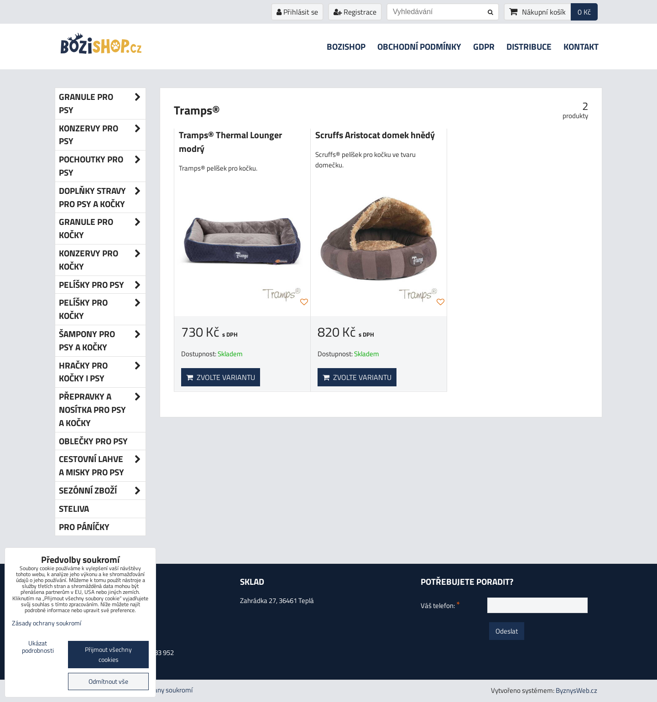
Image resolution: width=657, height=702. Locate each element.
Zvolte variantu (220, 377)
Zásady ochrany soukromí (46, 623)
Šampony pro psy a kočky (102, 340)
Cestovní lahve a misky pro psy (102, 465)
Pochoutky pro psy (102, 166)
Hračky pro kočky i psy (102, 372)
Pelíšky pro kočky (102, 309)
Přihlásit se (297, 11)
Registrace (355, 11)
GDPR (484, 46)
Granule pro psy (102, 103)
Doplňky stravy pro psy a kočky (102, 197)
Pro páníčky (84, 526)
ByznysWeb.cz (576, 690)
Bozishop (346, 46)
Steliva (74, 508)
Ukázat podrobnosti (38, 647)
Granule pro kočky (102, 228)
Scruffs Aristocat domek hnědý (375, 135)
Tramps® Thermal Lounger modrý (230, 142)
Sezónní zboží (102, 490)
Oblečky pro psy (93, 440)
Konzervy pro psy (102, 135)
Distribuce (529, 46)
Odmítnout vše (108, 681)
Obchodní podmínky (419, 46)
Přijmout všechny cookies (108, 655)
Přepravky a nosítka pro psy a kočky (102, 410)
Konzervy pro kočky (102, 260)
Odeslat (506, 631)
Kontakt (581, 46)
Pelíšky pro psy (102, 285)
